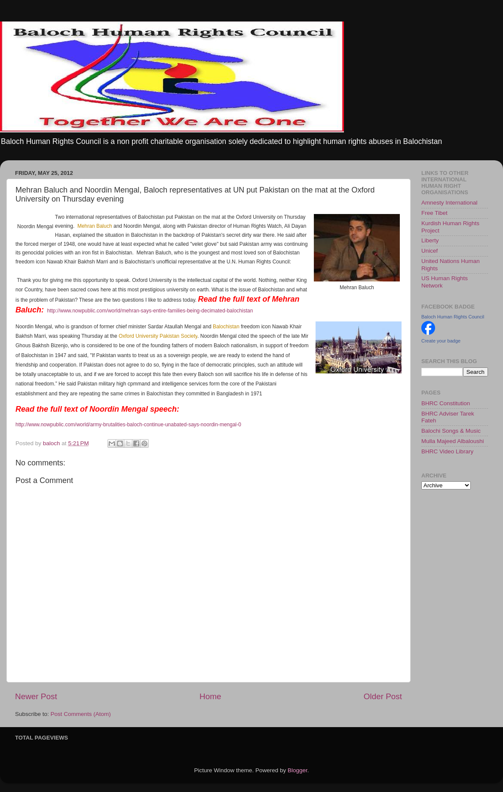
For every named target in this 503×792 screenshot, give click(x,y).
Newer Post (36, 696)
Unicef (429, 251)
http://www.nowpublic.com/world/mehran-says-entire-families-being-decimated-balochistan (150, 311)
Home (210, 696)
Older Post (383, 696)
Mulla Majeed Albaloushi (452, 441)
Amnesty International (449, 202)
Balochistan (226, 327)
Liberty (430, 240)
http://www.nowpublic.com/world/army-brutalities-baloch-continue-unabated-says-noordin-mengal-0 (128, 425)
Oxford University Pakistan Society (158, 336)
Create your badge (440, 340)
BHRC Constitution (445, 403)
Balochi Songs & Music (451, 431)
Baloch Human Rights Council (452, 316)
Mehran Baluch (94, 226)
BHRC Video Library (447, 451)
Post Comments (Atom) (81, 714)
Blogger (297, 770)
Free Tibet (434, 213)
